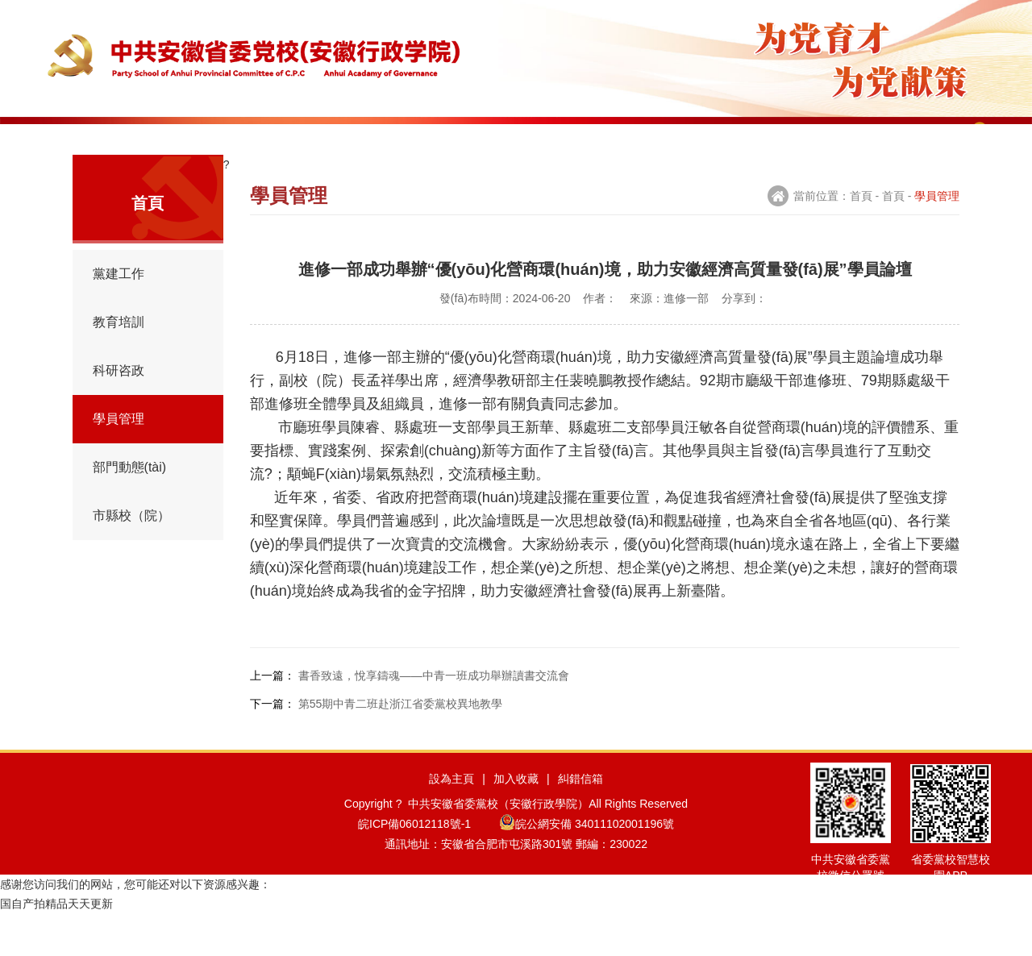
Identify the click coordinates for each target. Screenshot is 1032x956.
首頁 (86, 136)
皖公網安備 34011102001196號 (586, 860)
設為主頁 (451, 815)
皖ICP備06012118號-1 (427, 860)
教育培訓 (355, 136)
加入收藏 (516, 815)
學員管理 (534, 136)
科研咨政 (444, 136)
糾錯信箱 (580, 815)
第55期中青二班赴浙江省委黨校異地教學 (400, 735)
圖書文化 (713, 136)
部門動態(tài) (130, 499)
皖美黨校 (892, 136)
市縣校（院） (131, 548)
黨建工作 (265, 136)
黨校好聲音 (802, 136)
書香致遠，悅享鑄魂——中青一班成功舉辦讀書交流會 (433, 707)
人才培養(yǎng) (623, 136)
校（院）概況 (175, 136)
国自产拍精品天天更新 (56, 946)
